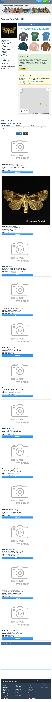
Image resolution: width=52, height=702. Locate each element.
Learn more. (31, 695)
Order (32, 125)
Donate (17, 681)
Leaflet (32, 113)
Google (40, 113)
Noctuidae (7, 40)
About (5, 685)
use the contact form (36, 81)
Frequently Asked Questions (5, 697)
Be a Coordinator (18, 693)
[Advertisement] (26, 657)
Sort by (18, 125)
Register (17, 697)
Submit (19, 133)
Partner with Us (19, 695)
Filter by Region (5, 125)
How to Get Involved (18, 689)
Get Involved (18, 686)
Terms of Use (29, 680)
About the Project (5, 688)
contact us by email (24, 81)
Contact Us (10, 681)
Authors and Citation (6, 691)
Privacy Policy (37, 680)
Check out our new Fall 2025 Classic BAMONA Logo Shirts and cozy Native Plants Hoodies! (34, 29)
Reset (25, 133)
